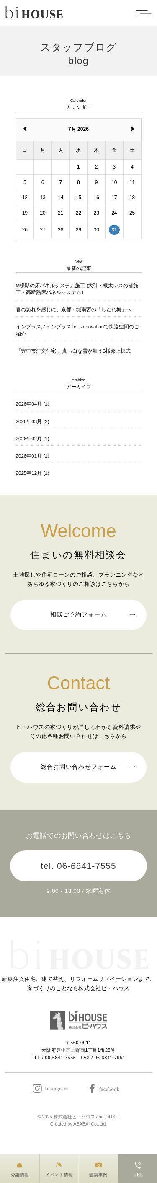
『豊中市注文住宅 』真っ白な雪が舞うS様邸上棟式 (73, 351)
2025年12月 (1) (32, 473)
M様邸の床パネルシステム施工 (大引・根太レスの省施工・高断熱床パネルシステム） (77, 289)
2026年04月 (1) (32, 403)
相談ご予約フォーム (92, 613)
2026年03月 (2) (32, 421)
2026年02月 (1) (32, 438)
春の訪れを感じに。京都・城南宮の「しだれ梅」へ (73, 309)
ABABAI (81, 1123)
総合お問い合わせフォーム (87, 766)
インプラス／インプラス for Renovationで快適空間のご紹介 (77, 330)
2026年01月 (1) (32, 455)
